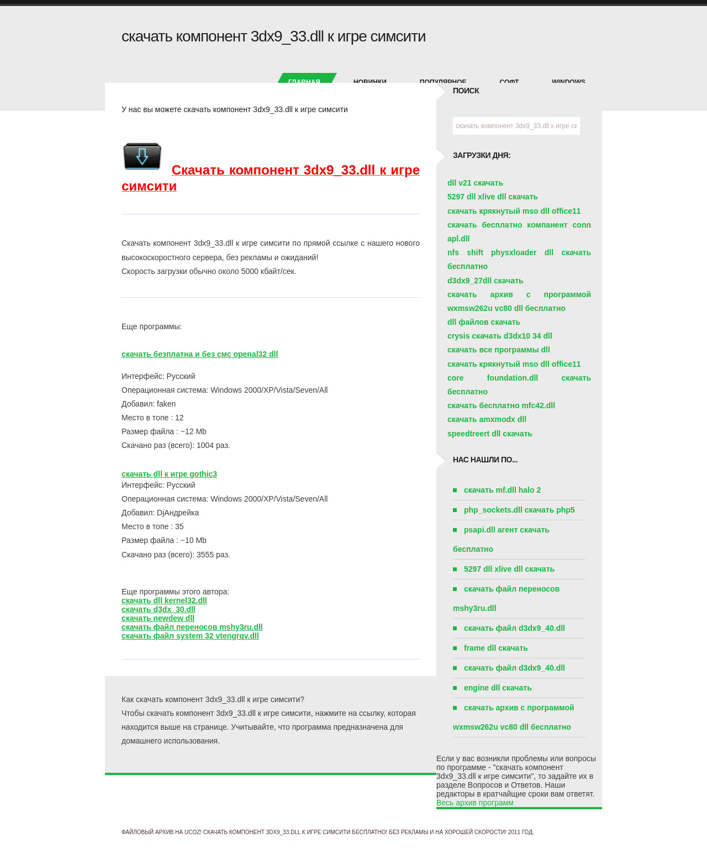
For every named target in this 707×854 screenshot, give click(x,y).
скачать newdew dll (158, 618)
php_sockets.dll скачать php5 (519, 509)
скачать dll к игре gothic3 (169, 474)
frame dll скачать (496, 648)
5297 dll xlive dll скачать (492, 196)
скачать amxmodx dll (486, 419)
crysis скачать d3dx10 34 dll (499, 335)
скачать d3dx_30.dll (159, 609)
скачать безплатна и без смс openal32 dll (200, 354)
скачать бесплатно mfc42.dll (501, 405)
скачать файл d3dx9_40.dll (514, 628)
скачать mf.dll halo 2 (502, 490)
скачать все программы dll (498, 349)
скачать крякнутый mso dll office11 (514, 211)
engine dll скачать (498, 687)
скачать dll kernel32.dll (164, 600)
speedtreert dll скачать (489, 433)
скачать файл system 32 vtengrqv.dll (190, 635)
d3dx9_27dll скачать (485, 280)
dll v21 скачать (475, 182)
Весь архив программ (475, 802)
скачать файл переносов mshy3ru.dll (192, 627)
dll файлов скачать (483, 322)
